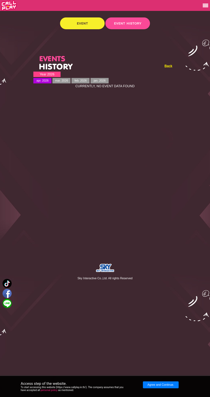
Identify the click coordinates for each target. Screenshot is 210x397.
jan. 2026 (100, 80)
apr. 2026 (42, 80)
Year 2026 (47, 74)
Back (168, 66)
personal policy (49, 390)
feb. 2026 (81, 80)
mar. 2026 (61, 80)
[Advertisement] (184, 74)
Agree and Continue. (160, 384)
